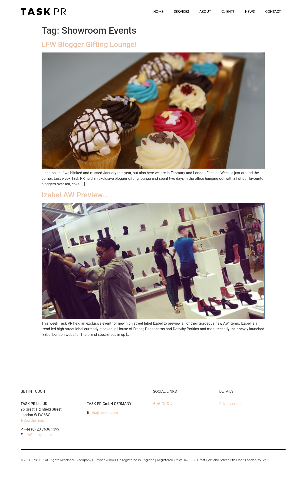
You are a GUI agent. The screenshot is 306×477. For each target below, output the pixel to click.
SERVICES (181, 11)
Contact (273, 11)
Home (158, 11)
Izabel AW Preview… (75, 194)
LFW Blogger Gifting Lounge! (89, 44)
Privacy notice (231, 404)
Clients (228, 11)
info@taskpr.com (38, 435)
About (205, 11)
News (250, 11)
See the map (33, 420)
